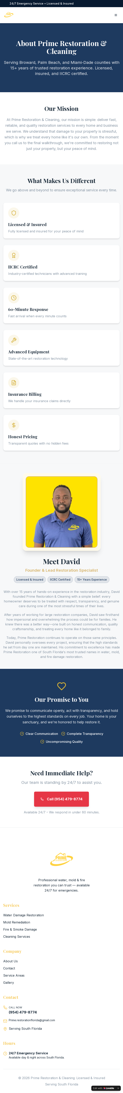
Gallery (8, 983)
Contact (9, 968)
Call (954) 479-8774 (61, 799)
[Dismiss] (118, 1088)
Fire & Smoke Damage (20, 929)
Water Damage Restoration (23, 915)
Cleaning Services (16, 937)
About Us (10, 961)
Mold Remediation (16, 922)
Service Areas (14, 975)
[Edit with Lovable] (104, 1088)
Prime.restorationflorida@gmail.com (32, 1020)
